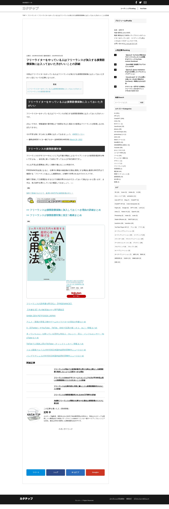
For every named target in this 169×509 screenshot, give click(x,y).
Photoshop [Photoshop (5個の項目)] (119, 215)
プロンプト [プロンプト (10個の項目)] (132, 246)
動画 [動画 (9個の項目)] (142, 254)
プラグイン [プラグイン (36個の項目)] (138, 242)
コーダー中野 (118, 153)
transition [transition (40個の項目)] (129, 223)
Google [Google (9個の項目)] (125, 208)
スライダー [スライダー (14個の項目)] (119, 239)
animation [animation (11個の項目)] (131, 196)
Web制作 (117, 142)
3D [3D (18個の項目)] (117, 192)
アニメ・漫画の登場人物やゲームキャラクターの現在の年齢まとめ (56, 326)
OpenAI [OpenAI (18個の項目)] (135, 211)
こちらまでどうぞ (131, 43)
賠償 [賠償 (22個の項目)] (117, 262)
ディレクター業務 (120, 158)
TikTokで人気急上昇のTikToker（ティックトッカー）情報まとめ (54, 348)
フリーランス (118, 166)
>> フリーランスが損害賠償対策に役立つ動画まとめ (57, 219)
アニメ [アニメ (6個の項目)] (134, 227)
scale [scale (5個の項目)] (135, 215)
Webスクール (118, 139)
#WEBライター (78, 134)
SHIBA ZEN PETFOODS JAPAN (40, 320)
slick (115, 137)
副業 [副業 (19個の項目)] (136, 254)
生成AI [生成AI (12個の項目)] (127, 258)
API (115, 116)
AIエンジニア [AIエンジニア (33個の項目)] (120, 196)
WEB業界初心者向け (121, 145)
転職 (115, 182)
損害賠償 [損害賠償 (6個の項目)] (118, 258)
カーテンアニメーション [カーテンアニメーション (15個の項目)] (123, 235)
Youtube (116, 147)
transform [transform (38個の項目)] (119, 223)
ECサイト (117, 124)
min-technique (118, 131)
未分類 (116, 179)
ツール (116, 155)
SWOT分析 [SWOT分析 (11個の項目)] (133, 219)
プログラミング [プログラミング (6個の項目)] (120, 246)
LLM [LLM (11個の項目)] (141, 208)
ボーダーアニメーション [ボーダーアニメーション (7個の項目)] (123, 254)
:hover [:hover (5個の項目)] (124, 192)
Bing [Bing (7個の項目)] (126, 200)
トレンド (117, 163)
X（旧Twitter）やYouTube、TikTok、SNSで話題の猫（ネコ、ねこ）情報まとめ (61, 332)
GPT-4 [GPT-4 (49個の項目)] (134, 208)
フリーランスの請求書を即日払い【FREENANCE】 (49, 308)
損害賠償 (117, 176)
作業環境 (117, 168)
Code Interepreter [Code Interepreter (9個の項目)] (133, 204)
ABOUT (129, 503)
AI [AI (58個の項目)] (138, 192)
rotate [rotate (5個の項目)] (128, 215)
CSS (115, 121)
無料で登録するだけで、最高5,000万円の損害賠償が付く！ (49, 193)
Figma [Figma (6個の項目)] (117, 208)
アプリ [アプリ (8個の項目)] (141, 227)
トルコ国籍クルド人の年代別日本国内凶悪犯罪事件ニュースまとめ (56, 354)
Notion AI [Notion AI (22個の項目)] (125, 211)
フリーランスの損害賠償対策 (39, 91)
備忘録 (116, 171)
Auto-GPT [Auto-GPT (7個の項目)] (119, 200)
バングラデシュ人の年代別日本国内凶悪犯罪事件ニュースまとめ (55, 360)
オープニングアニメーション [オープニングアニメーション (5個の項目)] (124, 231)
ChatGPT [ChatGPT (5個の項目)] (135, 200)
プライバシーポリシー (141, 503)
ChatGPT (117, 118)
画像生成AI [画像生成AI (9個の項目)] (136, 258)
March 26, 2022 (76, 139)
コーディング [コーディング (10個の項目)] (139, 235)
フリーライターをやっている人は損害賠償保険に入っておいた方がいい (55, 89)
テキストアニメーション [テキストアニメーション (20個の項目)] (134, 239)
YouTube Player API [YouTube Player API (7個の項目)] (122, 227)
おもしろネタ (118, 150)
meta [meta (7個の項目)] (117, 211)
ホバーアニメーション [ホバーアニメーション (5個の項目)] (122, 250)
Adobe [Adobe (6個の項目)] (132, 192)
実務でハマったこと (120, 174)
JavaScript (117, 126)
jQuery (116, 129)
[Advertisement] (65, 39)
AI (115, 113)
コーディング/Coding (128, 8)
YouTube (143, 8)
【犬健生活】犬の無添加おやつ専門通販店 (45, 314)
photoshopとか (119, 134)
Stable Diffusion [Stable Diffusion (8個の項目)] (120, 219)
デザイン (117, 161)
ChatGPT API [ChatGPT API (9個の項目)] (120, 204)
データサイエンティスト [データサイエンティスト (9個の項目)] (123, 242)
